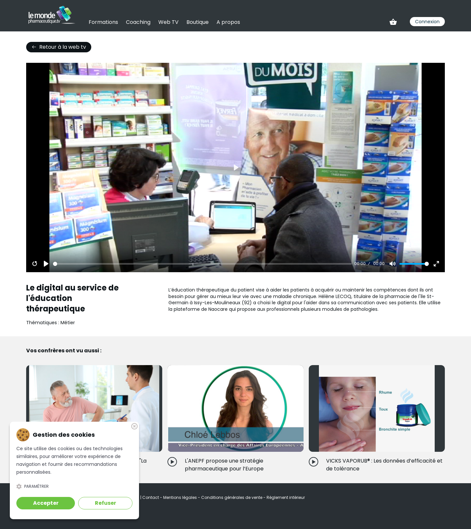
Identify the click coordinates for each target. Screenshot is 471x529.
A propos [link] (228, 22)
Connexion (427, 21)
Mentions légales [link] (180, 497)
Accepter (46, 503)
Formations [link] (103, 22)
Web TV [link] (168, 22)
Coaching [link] (138, 22)
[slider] (202, 264)
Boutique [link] (197, 22)
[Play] (46, 263)
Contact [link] (151, 497)
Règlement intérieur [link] (286, 497)
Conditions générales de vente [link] (232, 497)
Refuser (105, 503)
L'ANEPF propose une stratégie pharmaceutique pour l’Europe (224, 464)
